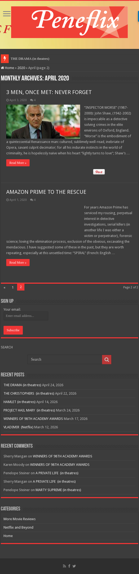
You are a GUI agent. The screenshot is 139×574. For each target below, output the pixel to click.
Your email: (12, 309)
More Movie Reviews (20, 519)
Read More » (18, 163)
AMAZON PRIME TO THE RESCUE (46, 192)
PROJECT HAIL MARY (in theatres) (29, 410)
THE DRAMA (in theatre (29, 59)
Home (7, 68)
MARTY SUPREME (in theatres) (58, 490)
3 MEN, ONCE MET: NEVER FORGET (49, 92)
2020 (21, 68)
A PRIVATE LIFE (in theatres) (57, 473)
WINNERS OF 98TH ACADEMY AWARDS (33, 419)
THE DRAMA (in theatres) (22, 385)
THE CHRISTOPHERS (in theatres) (29, 393)
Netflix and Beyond (18, 527)
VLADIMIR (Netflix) (18, 427)
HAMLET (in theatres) (20, 402)
